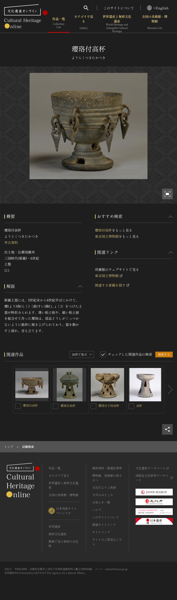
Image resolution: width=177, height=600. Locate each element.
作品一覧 (58, 23)
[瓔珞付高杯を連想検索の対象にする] (18, 406)
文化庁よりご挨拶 (104, 487)
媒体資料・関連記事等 (107, 468)
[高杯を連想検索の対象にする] (131, 406)
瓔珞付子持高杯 (108, 405)
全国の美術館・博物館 (154, 23)
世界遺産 (54, 526)
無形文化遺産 (57, 534)
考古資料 (11, 242)
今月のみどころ (102, 495)
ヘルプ (96, 510)
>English (158, 7)
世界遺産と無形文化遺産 (117, 23)
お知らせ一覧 (101, 502)
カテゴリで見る (83, 23)
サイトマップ (101, 532)
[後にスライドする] (168, 389)
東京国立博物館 (107, 236)
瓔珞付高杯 (103, 230)
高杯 (139, 405)
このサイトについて (118, 7)
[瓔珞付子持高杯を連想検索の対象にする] (93, 406)
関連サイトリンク (104, 524)
